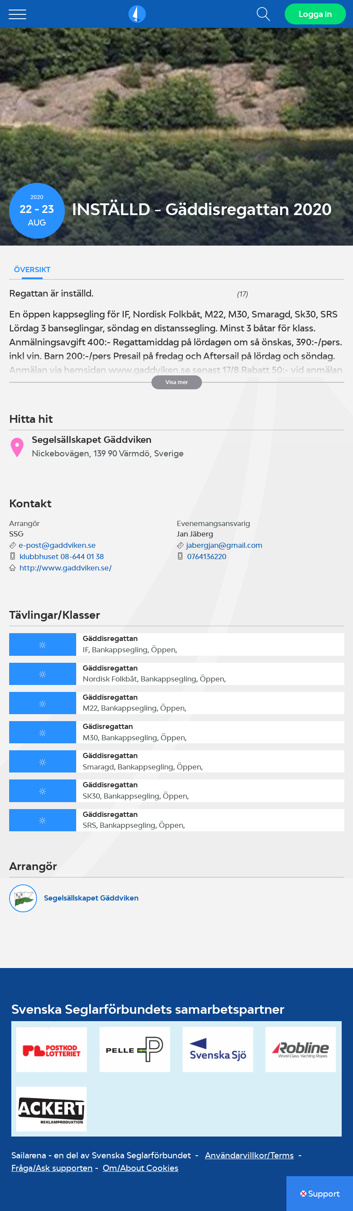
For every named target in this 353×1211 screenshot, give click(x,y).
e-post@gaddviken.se (57, 545)
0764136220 (206, 556)
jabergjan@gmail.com (224, 545)
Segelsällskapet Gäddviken (91, 898)
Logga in (315, 14)
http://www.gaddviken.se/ (66, 567)
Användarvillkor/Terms (249, 1155)
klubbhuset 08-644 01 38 (62, 556)
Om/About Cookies (140, 1168)
